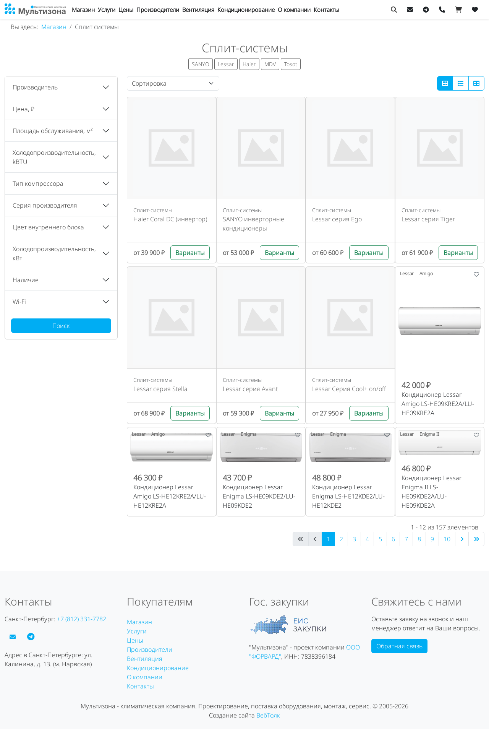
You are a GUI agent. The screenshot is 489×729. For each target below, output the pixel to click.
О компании (294, 9)
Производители (157, 9)
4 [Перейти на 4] (367, 539)
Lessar (226, 64)
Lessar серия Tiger (428, 219)
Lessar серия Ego (337, 219)
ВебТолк (268, 715)
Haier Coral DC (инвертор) (170, 219)
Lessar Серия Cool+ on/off (349, 389)
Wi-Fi (19, 301)
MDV (270, 64)
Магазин (83, 9)
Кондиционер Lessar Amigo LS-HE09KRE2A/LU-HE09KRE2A (438, 403)
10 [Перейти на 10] (447, 539)
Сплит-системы (152, 210)
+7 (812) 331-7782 (81, 619)
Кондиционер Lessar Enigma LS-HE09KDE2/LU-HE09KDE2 (259, 496)
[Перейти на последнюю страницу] (476, 539)
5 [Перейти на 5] (380, 539)
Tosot (290, 64)
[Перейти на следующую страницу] (462, 539)
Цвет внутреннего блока (48, 227)
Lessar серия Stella (160, 389)
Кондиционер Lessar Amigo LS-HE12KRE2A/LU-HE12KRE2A (169, 496)
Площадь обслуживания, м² (52, 131)
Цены (125, 9)
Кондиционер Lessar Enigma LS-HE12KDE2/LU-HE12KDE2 (348, 496)
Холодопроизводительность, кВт (54, 253)
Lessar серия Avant (250, 389)
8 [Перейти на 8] (419, 539)
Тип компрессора (38, 183)
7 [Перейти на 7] (406, 539)
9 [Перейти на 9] (432, 539)
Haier (249, 64)
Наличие (26, 280)
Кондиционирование (246, 9)
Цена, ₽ (23, 109)
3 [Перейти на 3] (354, 539)
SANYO (200, 64)
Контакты (326, 9)
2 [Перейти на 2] (341, 539)
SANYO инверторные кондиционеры (253, 223)
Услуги (106, 9)
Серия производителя (45, 205)
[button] (61, 87)
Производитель (35, 87)
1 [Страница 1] (328, 539)
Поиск (61, 325)
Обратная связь (399, 646)
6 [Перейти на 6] (393, 539)
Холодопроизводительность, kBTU (54, 157)
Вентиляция (198, 9)
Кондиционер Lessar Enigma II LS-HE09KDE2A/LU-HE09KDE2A (431, 492)
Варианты (190, 252)
